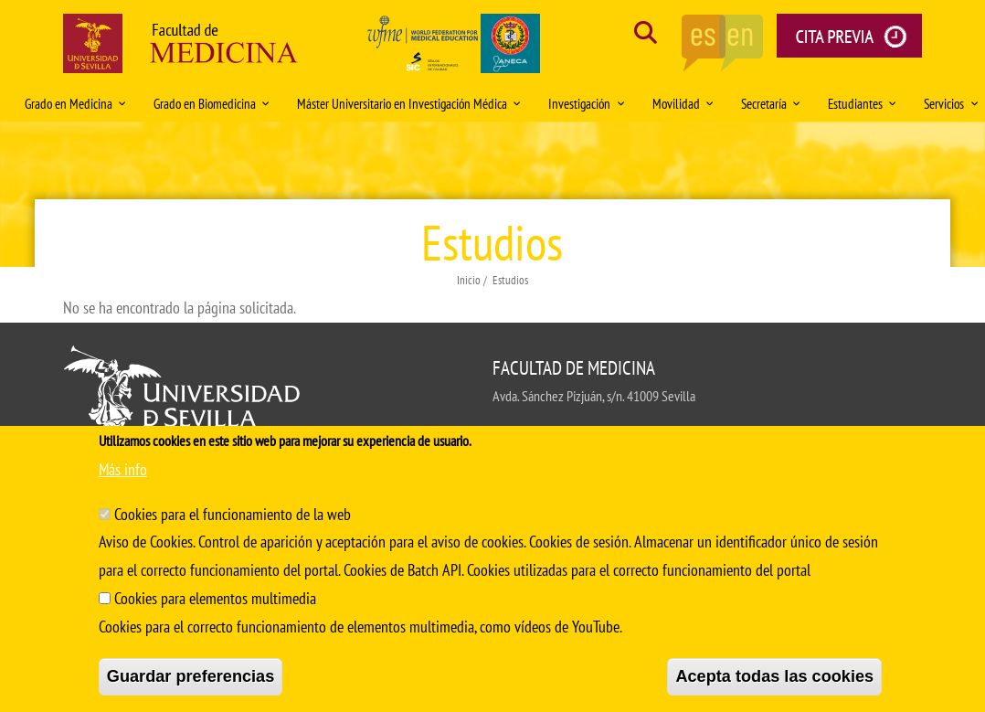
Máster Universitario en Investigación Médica (409, 103)
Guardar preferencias (191, 676)
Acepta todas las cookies (774, 676)
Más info (123, 469)
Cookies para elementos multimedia (215, 598)
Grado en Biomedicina (212, 103)
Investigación (586, 103)
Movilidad (683, 103)
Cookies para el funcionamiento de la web (232, 514)
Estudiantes (862, 103)
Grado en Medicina (75, 103)
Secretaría (770, 103)
